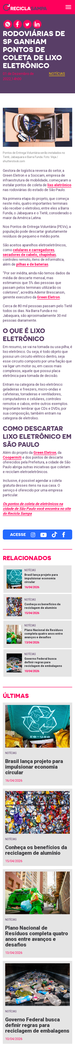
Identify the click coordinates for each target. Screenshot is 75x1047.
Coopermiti (12, 457)
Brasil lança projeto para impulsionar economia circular (41, 578)
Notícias (57, 73)
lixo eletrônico (59, 185)
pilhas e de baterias (32, 264)
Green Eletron (48, 297)
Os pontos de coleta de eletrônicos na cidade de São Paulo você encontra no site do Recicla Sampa (37, 508)
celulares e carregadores (33, 250)
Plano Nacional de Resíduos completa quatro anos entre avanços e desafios (43, 633)
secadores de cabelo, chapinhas (29, 255)
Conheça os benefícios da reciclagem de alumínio (36, 850)
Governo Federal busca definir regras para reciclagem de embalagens (43, 662)
